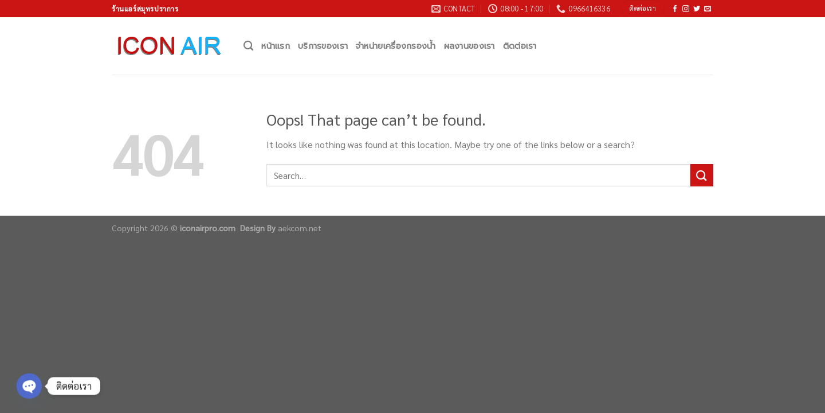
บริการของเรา (323, 46)
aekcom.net (299, 228)
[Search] (248, 46)
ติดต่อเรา (520, 46)
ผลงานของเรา (469, 46)
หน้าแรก (275, 46)
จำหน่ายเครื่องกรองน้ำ (395, 46)
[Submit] (701, 175)
